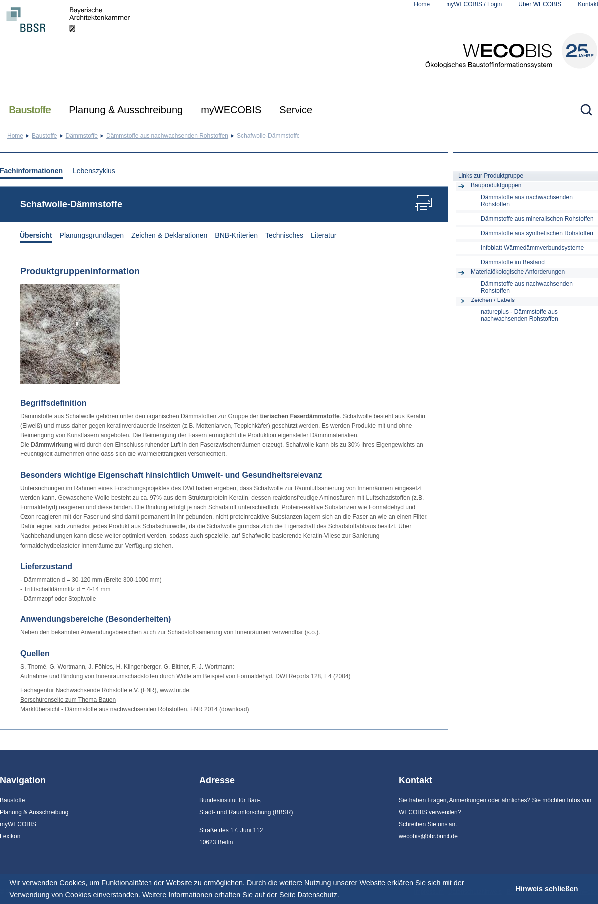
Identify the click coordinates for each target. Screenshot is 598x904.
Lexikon (10, 836)
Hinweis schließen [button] (547, 889)
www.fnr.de (174, 690)
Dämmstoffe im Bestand (513, 262)
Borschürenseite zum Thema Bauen (68, 699)
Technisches (284, 235)
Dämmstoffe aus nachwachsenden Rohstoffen (167, 135)
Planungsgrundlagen (92, 235)
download (234, 709)
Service (295, 109)
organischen (163, 416)
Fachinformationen (31, 171)
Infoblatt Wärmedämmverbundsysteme (532, 247)
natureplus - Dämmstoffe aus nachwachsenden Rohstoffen (519, 315)
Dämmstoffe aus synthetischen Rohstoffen (537, 233)
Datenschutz (317, 895)
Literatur (323, 235)
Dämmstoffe (82, 135)
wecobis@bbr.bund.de (428, 836)
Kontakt (588, 4)
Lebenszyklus (94, 171)
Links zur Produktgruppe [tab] (490, 175)
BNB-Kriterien (236, 235)
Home (422, 4)
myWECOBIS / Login (474, 4)
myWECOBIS (231, 109)
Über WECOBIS (539, 4)
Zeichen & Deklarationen (169, 235)
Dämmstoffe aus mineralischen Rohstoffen (537, 218)
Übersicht (36, 235)
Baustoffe (30, 109)
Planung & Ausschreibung (126, 109)
